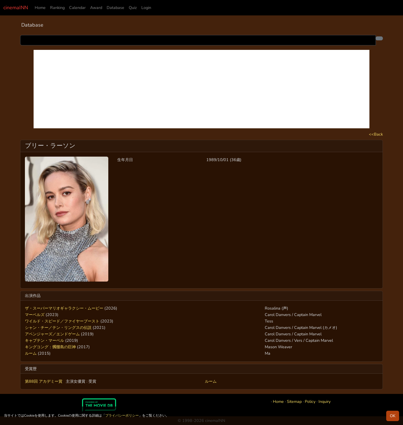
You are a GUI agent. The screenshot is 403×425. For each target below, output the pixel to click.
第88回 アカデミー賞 (44, 381)
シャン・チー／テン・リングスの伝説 (58, 327)
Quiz (133, 7)
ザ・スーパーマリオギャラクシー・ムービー (64, 308)
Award (96, 7)
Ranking (57, 7)
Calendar (77, 7)
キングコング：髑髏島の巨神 (50, 347)
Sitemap (294, 401)
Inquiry (324, 401)
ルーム (31, 353)
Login (146, 7)
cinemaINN (15, 7)
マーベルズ (34, 314)
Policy (310, 401)
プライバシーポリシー (122, 415)
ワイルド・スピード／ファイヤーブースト (62, 321)
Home (40, 7)
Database (115, 7)
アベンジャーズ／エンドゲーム (52, 334)
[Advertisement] (201, 89)
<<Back (376, 134)
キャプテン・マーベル (44, 340)
